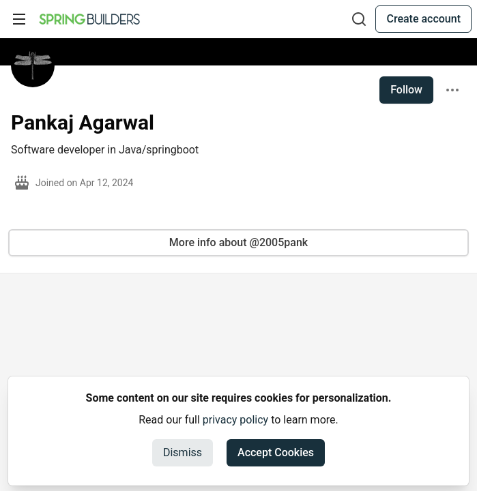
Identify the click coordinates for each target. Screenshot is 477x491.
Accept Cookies (275, 452)
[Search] (359, 19)
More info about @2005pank (238, 242)
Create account (423, 18)
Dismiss (182, 452)
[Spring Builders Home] (89, 19)
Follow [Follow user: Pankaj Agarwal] (406, 89)
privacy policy (235, 419)
